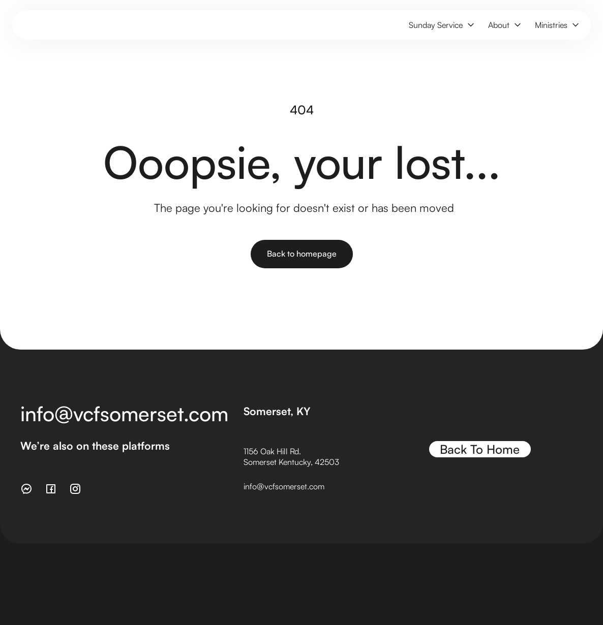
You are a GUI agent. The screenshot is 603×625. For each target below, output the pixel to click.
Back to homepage (302, 253)
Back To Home (480, 449)
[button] (440, 25)
